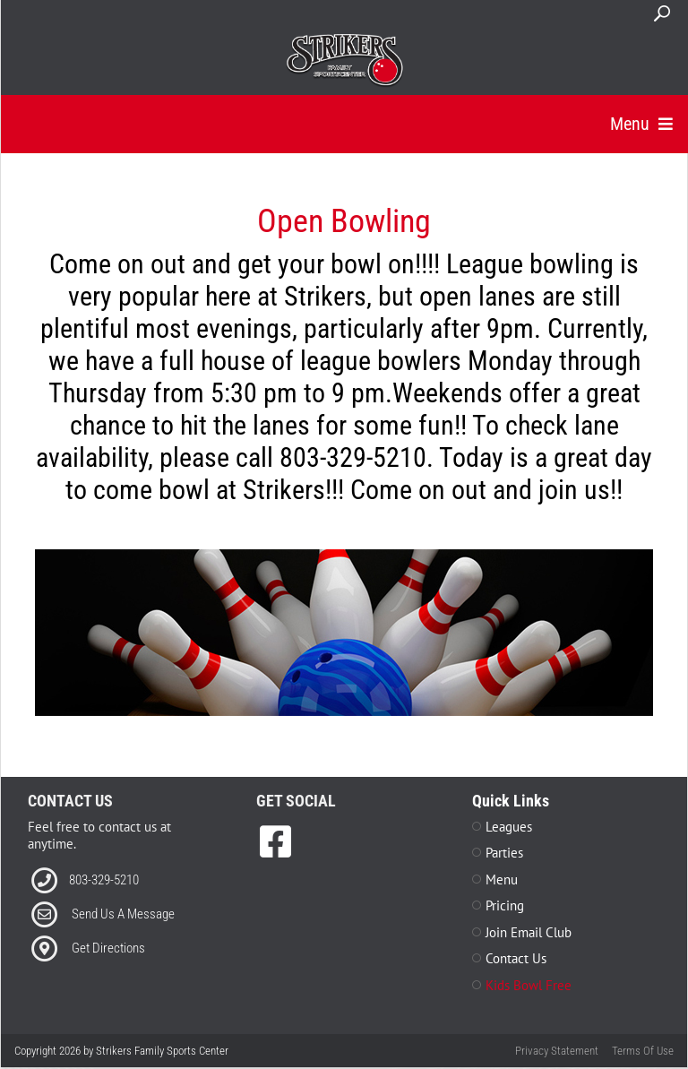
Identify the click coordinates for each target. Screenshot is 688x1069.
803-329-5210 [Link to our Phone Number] (104, 881)
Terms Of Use (643, 1051)
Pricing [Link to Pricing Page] (505, 906)
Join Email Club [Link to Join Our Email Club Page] (529, 933)
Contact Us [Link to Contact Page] (516, 959)
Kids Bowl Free (529, 986)
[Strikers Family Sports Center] (344, 61)
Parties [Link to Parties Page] (504, 853)
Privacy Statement (556, 1051)
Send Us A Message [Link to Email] (123, 915)
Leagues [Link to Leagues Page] (509, 827)
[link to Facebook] (275, 842)
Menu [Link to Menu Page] (502, 880)
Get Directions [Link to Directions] (108, 949)
